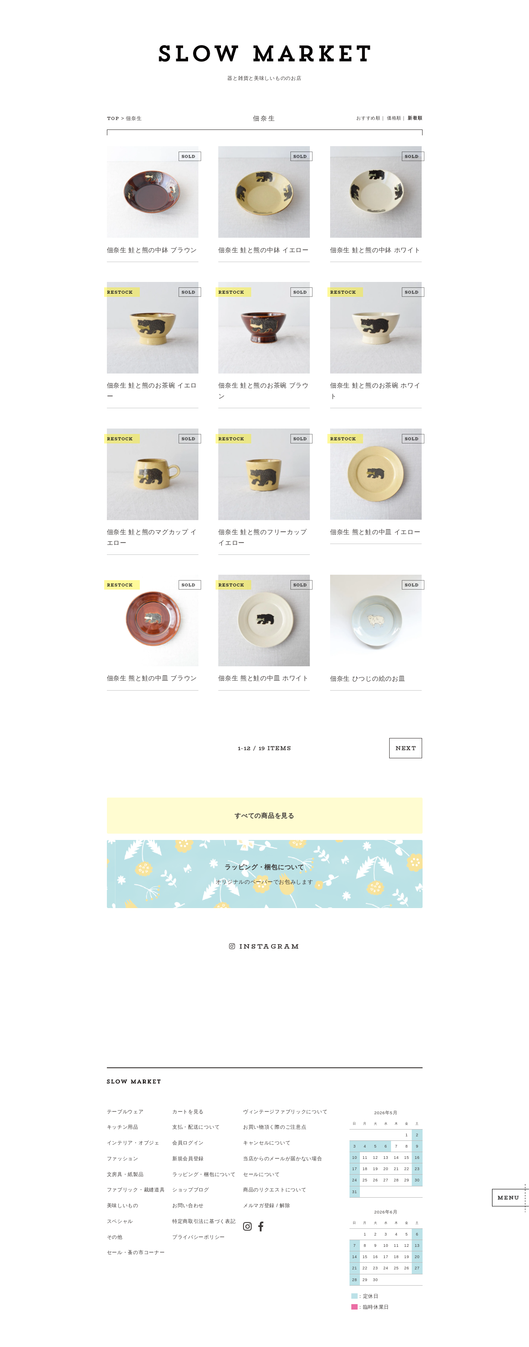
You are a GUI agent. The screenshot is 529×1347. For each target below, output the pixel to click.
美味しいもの (122, 1201)
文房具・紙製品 (125, 1170)
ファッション (122, 1155)
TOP (113, 118)
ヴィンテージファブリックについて (285, 1108)
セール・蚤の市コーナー (136, 1248)
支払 (177, 1123)
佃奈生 (134, 118)
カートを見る (188, 1108)
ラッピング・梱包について (204, 1170)
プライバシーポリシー (198, 1233)
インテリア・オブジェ (133, 1139)
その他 (115, 1233)
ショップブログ (190, 1186)
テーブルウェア (125, 1108)
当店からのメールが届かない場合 (282, 1155)
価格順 (394, 117)
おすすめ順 (368, 117)
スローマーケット (264, 56)
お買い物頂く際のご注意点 (274, 1123)
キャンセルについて (266, 1139)
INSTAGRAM (264, 944)
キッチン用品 (122, 1123)
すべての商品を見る (264, 813)
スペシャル (120, 1217)
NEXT (406, 747)
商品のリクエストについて (274, 1186)
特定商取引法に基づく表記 (204, 1217)
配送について (204, 1123)
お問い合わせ (188, 1201)
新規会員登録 (188, 1155)
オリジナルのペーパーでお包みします (264, 871)
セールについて (261, 1170)
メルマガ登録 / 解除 (266, 1201)
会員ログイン (188, 1139)
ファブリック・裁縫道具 (136, 1186)
